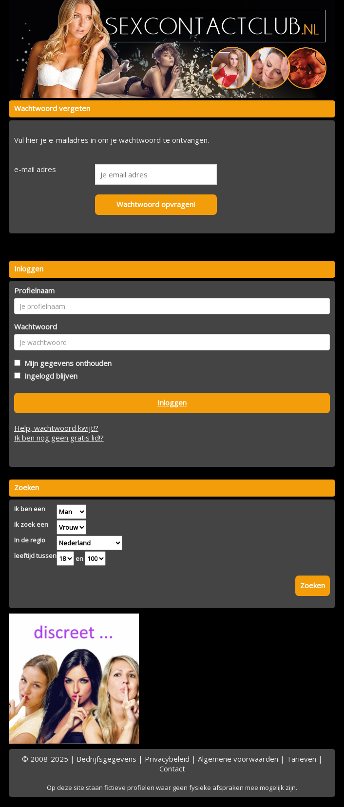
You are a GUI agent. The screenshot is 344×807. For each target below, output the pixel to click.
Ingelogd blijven (48, 376)
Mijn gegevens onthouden (66, 363)
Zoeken (312, 585)
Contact (172, 768)
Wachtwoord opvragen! (155, 204)
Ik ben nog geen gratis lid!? (59, 437)
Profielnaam (34, 290)
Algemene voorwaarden (238, 759)
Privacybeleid (167, 759)
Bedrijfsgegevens (106, 759)
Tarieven (301, 759)
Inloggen (172, 402)
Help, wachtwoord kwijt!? (56, 428)
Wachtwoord (35, 326)
